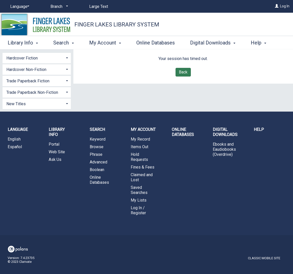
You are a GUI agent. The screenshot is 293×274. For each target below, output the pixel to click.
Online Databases (155, 42)
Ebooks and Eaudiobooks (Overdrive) (224, 149)
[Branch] (58, 7)
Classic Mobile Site (264, 258)
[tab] (37, 57)
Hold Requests (139, 157)
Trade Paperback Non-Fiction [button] (32, 92)
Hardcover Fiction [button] (22, 58)
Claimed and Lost (142, 177)
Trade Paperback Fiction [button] (27, 81)
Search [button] (63, 42)
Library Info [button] (23, 42)
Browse (96, 146)
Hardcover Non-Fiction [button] (26, 69)
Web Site (57, 151)
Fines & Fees (142, 167)
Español (15, 146)
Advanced (98, 162)
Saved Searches (139, 190)
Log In (284, 6)
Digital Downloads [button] (212, 42)
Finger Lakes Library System (116, 24)
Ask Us (55, 159)
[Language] (19, 7)
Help (259, 129)
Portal (54, 144)
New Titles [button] (16, 103)
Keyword (97, 139)
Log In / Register (138, 210)
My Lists (138, 200)
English (14, 139)
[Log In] (276, 6)
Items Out (139, 146)
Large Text (98, 6)
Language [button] (18, 129)
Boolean (97, 169)
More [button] (261, 43)
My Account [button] (105, 42)
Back (183, 72)
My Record (140, 139)
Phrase (96, 154)
